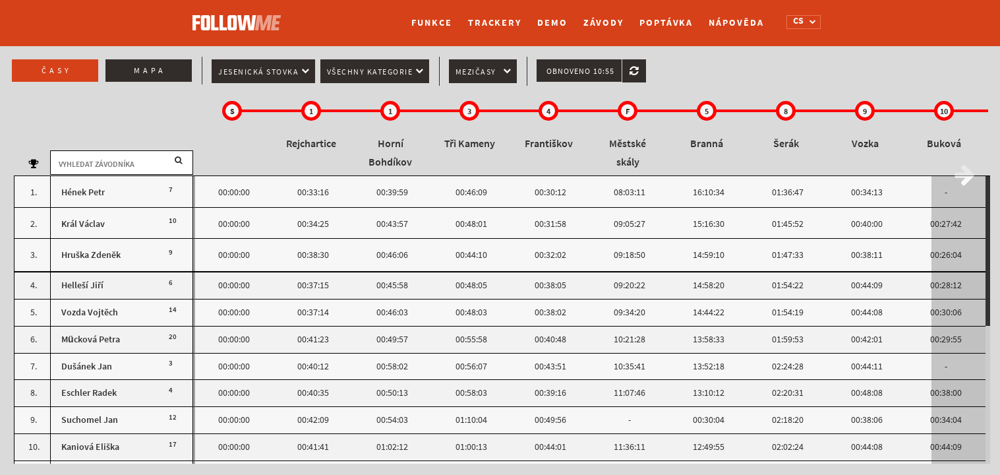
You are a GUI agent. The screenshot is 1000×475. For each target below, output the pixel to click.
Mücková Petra (90, 339)
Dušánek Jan (86, 366)
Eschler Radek (89, 393)
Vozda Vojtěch (89, 312)
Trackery (494, 22)
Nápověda (736, 22)
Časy (57, 70)
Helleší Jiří (82, 285)
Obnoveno (580, 71)
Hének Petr (83, 192)
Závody (603, 22)
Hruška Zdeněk (91, 255)
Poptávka (666, 22)
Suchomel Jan (89, 420)
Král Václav (83, 224)
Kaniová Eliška (90, 447)
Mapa (150, 70)
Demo (552, 22)
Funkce (431, 22)
